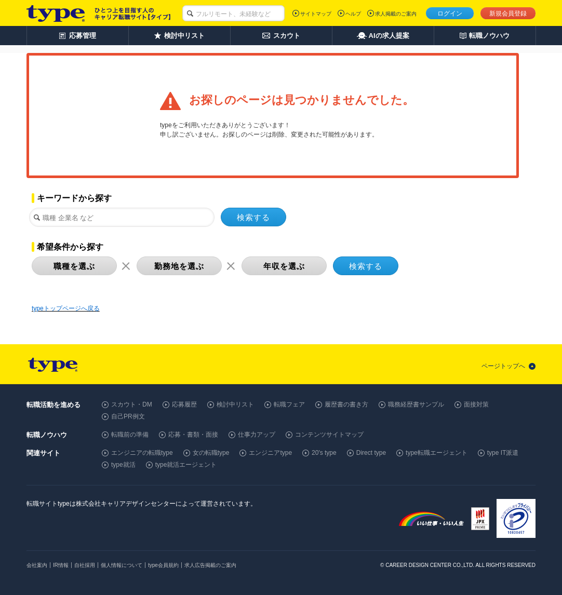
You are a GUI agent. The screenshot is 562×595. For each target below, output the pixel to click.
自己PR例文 (128, 416)
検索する (253, 217)
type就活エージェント (186, 464)
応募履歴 (184, 404)
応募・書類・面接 (193, 434)
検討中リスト (235, 404)
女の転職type (211, 452)
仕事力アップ (256, 434)
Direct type (371, 452)
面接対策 (476, 404)
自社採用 (84, 565)
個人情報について (121, 565)
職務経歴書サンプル (416, 404)
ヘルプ (353, 14)
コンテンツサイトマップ (329, 434)
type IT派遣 (503, 452)
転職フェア (289, 404)
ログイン (449, 13)
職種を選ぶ (74, 266)
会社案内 (36, 565)
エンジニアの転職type (142, 452)
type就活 (123, 464)
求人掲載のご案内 (396, 14)
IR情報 (61, 565)
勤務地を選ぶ (179, 266)
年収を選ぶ (284, 266)
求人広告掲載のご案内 (210, 565)
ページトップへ (503, 366)
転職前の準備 (130, 434)
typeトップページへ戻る (66, 308)
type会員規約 (163, 565)
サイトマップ (315, 14)
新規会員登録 (508, 13)
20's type (324, 452)
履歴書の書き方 (346, 404)
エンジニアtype (270, 452)
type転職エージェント (436, 452)
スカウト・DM (131, 404)
